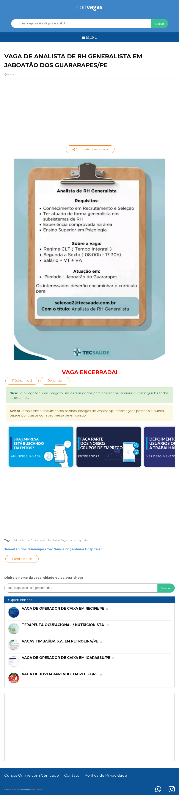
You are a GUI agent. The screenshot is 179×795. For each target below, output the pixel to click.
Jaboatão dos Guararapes (29, 540)
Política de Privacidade (106, 775)
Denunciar (55, 381)
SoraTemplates (16, 789)
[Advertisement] (89, 113)
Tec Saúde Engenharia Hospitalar (68, 540)
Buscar (159, 23)
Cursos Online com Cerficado (31, 775)
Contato (71, 775)
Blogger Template (36, 789)
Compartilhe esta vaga (90, 149)
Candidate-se (22, 559)
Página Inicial (22, 381)
